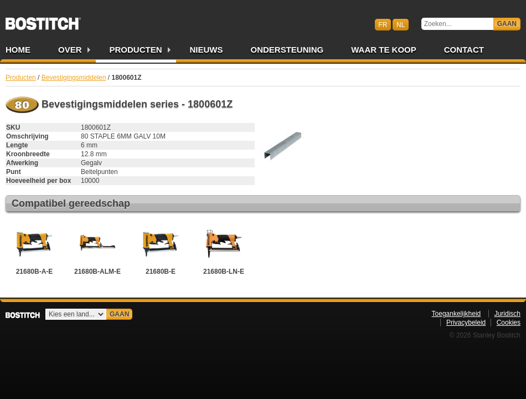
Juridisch (507, 314)
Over (70, 49)
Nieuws (206, 49)
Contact (464, 49)
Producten (136, 49)
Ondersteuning (287, 49)
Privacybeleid (466, 322)
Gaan (507, 24)
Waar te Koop (383, 49)
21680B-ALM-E (97, 248)
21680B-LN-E (224, 248)
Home (18, 49)
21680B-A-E (34, 248)
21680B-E (160, 248)
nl (400, 24)
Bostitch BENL (43, 20)
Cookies (508, 322)
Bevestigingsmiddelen (74, 77)
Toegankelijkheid (456, 314)
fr (382, 24)
